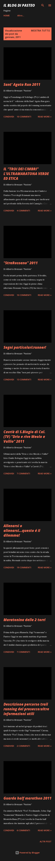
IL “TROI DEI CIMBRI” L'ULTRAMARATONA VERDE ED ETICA (26, 173)
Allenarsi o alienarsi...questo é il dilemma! (22, 530)
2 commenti (23, 745)
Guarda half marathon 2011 (27, 798)
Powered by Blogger (27, 852)
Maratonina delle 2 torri (24, 619)
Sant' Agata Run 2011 (22, 84)
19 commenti (24, 567)
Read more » (44, 116)
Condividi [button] (9, 116)
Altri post (45, 841)
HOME (7, 15)
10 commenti (24, 116)
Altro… (20, 15)
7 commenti (23, 473)
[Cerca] (42, 5)
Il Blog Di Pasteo (19, 5)
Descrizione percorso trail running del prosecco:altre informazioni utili (26, 709)
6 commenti (23, 830)
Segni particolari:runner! (25, 347)
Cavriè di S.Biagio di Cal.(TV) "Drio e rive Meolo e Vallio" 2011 (24, 436)
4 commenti (23, 210)
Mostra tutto (40, 30)
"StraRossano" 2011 (21, 262)
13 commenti (24, 379)
